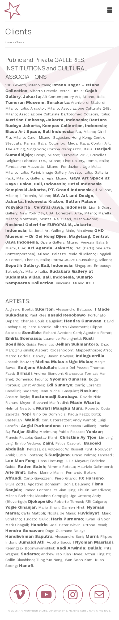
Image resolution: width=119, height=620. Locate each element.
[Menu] (109, 10)
